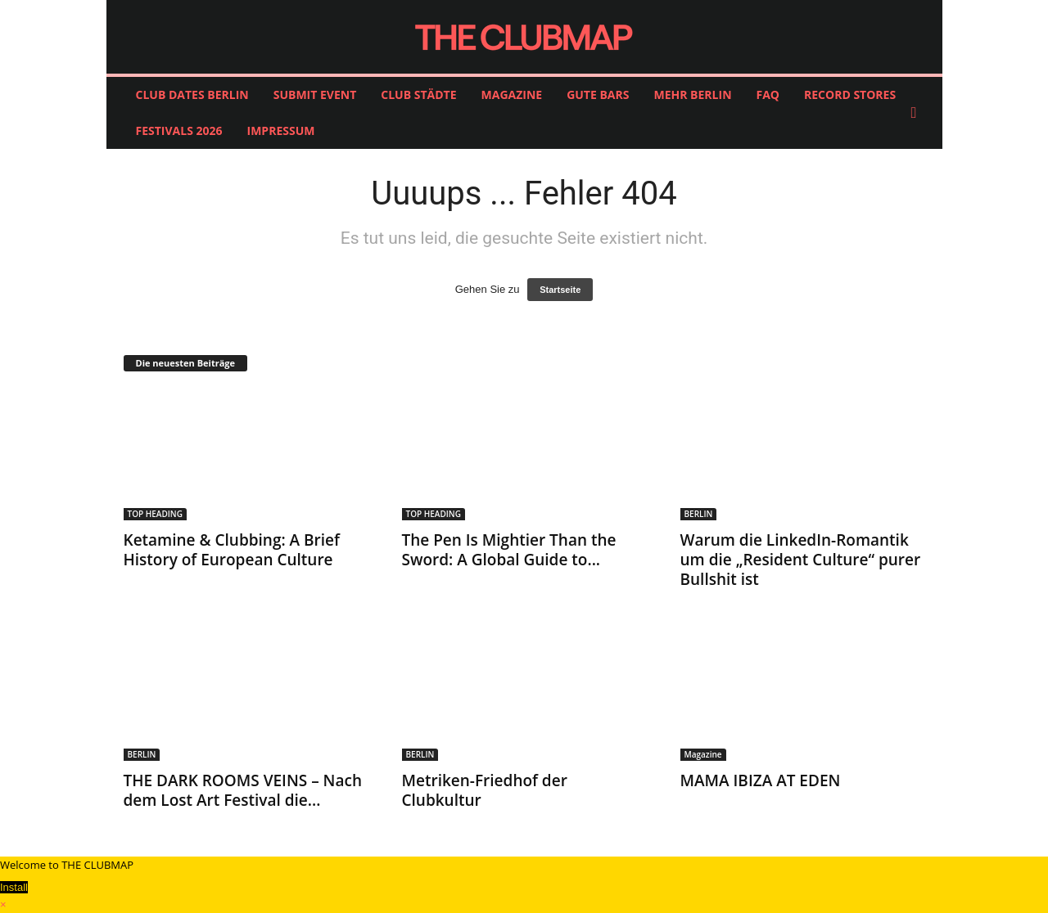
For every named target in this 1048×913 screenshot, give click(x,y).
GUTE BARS (598, 94)
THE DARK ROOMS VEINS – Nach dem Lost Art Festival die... (243, 790)
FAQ (768, 94)
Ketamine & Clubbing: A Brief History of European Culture (232, 549)
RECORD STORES (850, 94)
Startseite (560, 290)
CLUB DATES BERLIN (192, 94)
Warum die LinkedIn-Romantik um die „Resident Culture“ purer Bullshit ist (800, 559)
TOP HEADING (155, 513)
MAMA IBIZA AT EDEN (760, 780)
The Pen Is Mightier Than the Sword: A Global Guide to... (509, 549)
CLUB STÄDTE (418, 94)
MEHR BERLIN (692, 94)
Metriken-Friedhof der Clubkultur (484, 790)
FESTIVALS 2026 (179, 130)
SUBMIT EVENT (315, 94)
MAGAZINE (512, 94)
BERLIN (698, 513)
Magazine (703, 754)
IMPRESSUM (281, 130)
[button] (918, 113)
